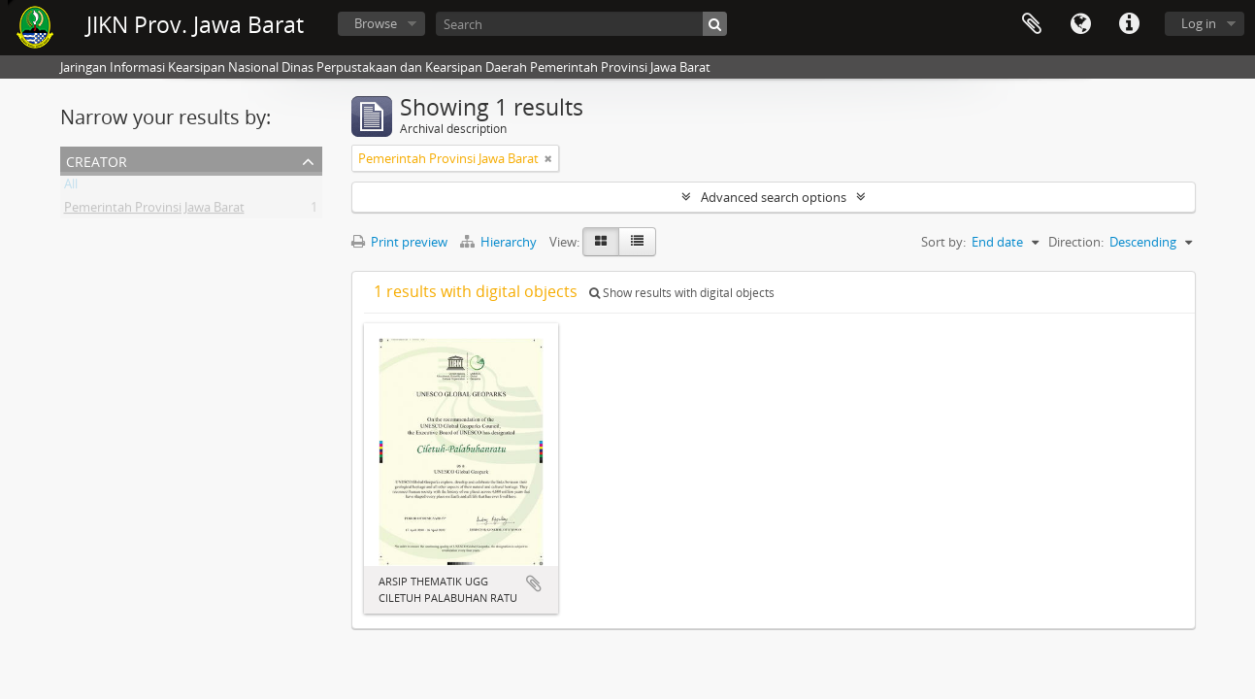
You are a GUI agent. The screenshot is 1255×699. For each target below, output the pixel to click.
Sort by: (943, 241)
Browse (375, 23)
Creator (96, 160)
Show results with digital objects (682, 292)
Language (1080, 24)
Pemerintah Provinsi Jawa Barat (154, 210)
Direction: (1076, 241)
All (71, 187)
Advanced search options (773, 197)
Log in (1198, 23)
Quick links (1129, 24)
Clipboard (1031, 24)
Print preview (399, 241)
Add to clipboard (534, 583)
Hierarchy (500, 241)
